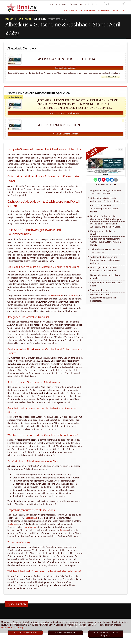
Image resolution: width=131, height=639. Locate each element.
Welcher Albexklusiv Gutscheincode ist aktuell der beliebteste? (104, 300)
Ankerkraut (72, 298)
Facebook (96, 4)
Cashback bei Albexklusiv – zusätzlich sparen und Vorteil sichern (104, 211)
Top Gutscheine (87, 10)
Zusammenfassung (99, 293)
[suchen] (123, 4)
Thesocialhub (30, 520)
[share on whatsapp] (95, 182)
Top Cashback (70, 10)
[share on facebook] (99, 182)
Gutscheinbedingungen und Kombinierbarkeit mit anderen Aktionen (105, 262)
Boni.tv (9, 18)
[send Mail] (116, 182)
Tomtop (64, 532)
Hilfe (115, 10)
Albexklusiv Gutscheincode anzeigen (65, 116)
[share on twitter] (108, 182)
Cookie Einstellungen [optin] (65, 632)
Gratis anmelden (17, 607)
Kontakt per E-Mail (64, 4)
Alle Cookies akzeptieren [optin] (25, 632)
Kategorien (103, 10)
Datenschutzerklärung (12, 627)
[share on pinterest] (104, 182)
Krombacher (30, 529)
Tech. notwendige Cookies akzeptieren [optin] (105, 634)
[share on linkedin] (112, 182)
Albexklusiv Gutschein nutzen (65, 136)
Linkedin (100, 4)
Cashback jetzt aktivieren (65, 68)
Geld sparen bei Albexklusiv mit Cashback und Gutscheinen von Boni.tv (105, 244)
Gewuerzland (55, 298)
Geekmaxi (12, 526)
